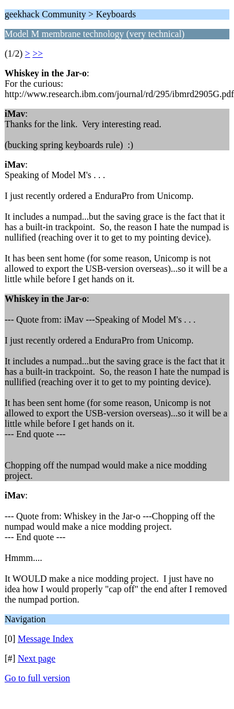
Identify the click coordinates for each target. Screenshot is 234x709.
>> (37, 53)
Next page (36, 658)
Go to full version (37, 678)
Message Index (45, 639)
